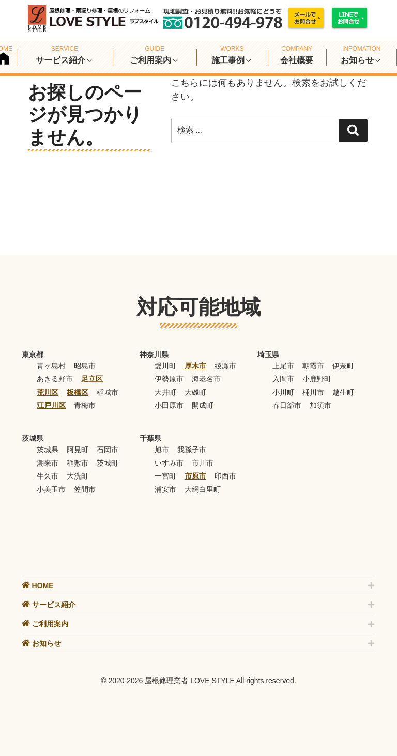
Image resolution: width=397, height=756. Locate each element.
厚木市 (195, 366)
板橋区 (77, 392)
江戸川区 (51, 405)
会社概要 (296, 60)
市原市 (195, 476)
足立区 (92, 379)
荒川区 (47, 392)
